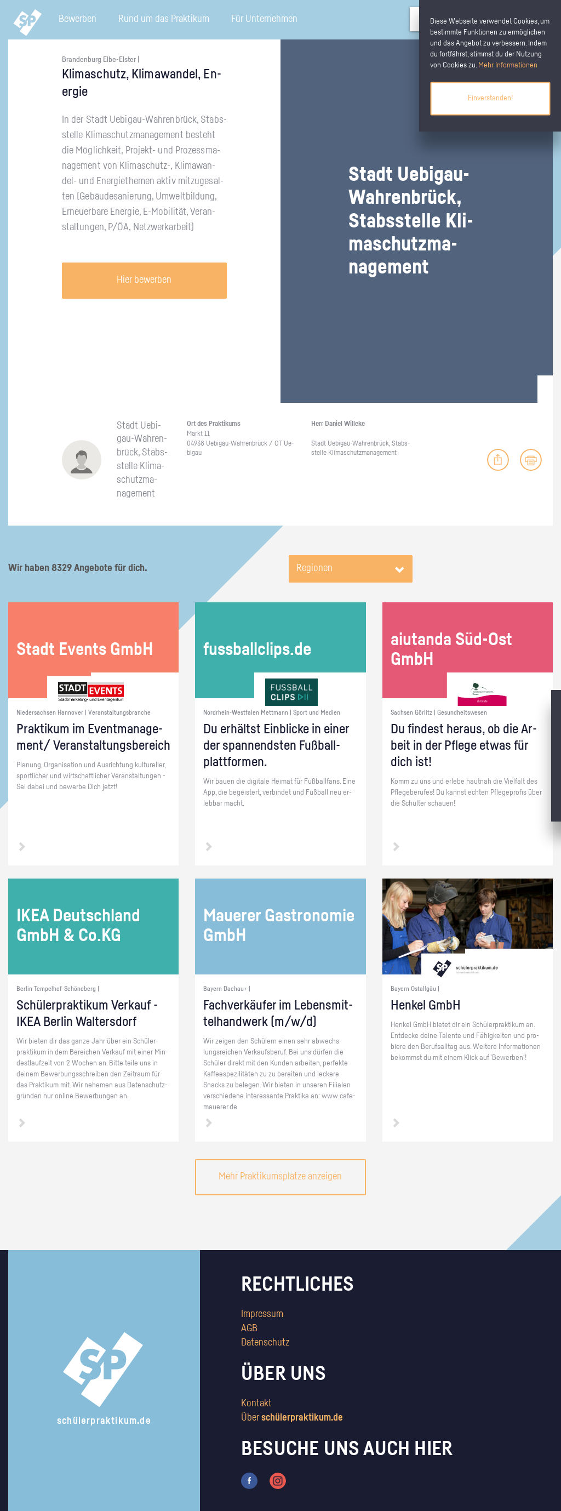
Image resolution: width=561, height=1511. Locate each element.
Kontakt (256, 1404)
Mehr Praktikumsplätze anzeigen (280, 1177)
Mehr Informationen (507, 65)
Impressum (262, 1314)
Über (292, 1418)
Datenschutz (265, 1343)
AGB (249, 1328)
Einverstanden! (490, 98)
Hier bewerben (144, 280)
